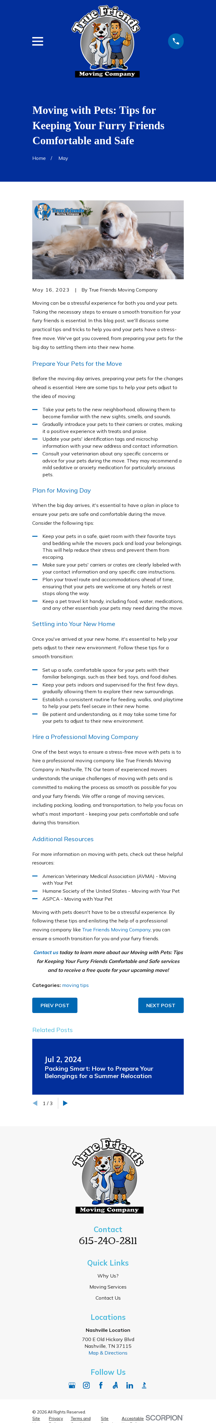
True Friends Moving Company (116, 929)
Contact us (45, 952)
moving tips (75, 985)
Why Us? (108, 1276)
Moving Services (108, 1287)
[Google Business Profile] (72, 1385)
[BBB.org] (144, 1385)
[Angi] (115, 1385)
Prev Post (55, 1005)
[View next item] (65, 1103)
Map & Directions (108, 1353)
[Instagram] (86, 1385)
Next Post (160, 1005)
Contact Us (108, 1298)
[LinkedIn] (129, 1385)
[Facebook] (100, 1385)
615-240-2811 (108, 1240)
